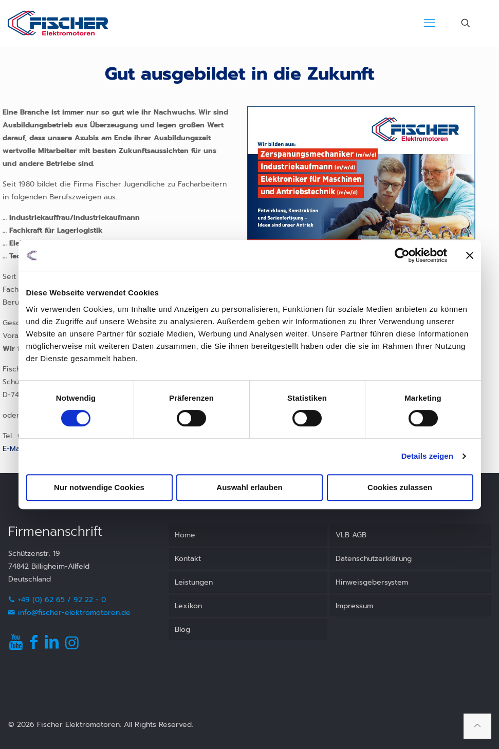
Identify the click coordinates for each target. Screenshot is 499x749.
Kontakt (188, 558)
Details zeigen (427, 456)
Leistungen (194, 582)
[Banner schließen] (469, 255)
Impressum (354, 606)
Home (185, 535)
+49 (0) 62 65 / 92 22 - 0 (57, 599)
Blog (182, 629)
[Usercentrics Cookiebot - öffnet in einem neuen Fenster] (402, 255)
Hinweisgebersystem (372, 582)
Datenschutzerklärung (374, 558)
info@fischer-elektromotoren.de (69, 612)
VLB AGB (351, 535)
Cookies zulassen (399, 487)
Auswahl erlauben (249, 487)
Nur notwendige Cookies (99, 487)
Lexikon (188, 606)
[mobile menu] (429, 23)
